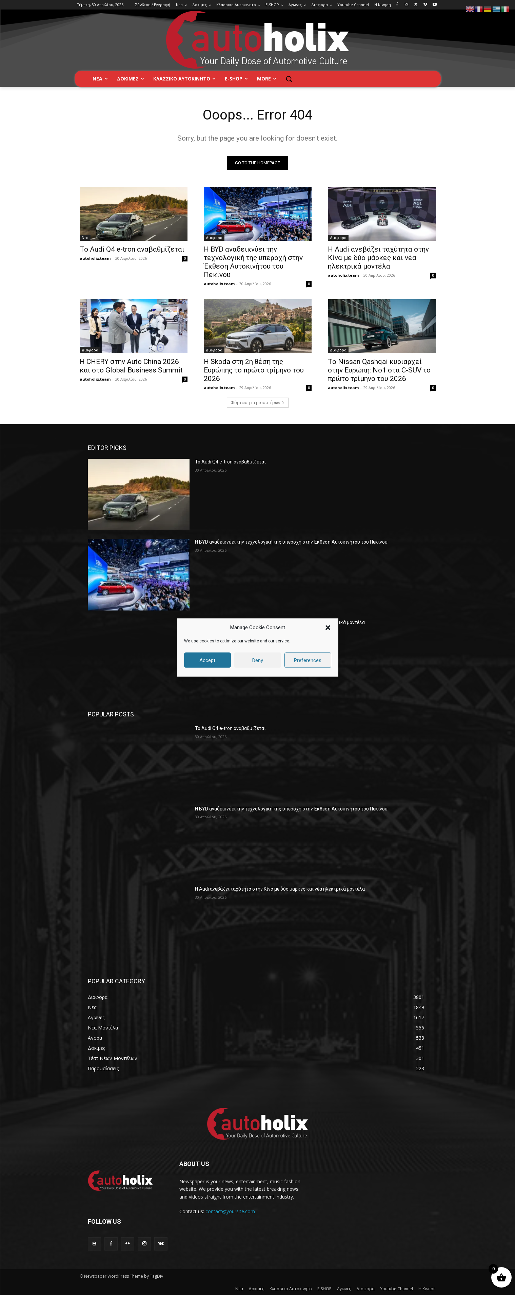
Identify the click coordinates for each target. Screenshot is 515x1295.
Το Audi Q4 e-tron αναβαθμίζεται (132, 249)
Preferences (307, 660)
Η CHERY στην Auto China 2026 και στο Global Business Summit (131, 366)
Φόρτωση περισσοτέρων (258, 402)
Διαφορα (214, 237)
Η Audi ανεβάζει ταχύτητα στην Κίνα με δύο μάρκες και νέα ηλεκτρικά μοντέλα (378, 257)
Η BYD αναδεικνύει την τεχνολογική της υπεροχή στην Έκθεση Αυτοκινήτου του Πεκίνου (253, 262)
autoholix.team (95, 258)
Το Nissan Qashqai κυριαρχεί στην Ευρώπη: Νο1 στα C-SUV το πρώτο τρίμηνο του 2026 (379, 370)
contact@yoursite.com (230, 1211)
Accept (207, 660)
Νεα (85, 237)
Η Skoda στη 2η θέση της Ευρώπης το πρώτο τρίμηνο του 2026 (254, 370)
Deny (257, 660)
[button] (327, 627)
